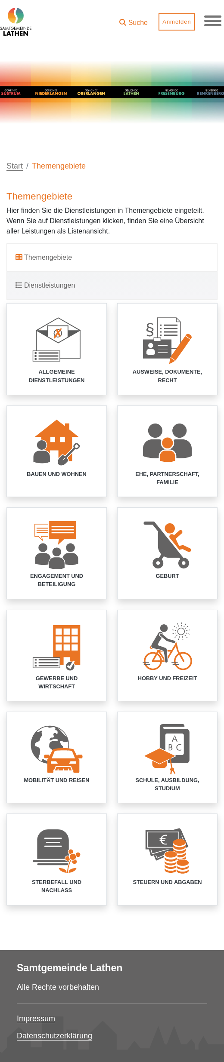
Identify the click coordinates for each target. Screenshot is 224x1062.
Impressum (36, 1018)
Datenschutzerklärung (54, 1035)
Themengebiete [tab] (44, 257)
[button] (133, 19)
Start (14, 166)
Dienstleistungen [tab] (45, 285)
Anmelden (176, 21)
